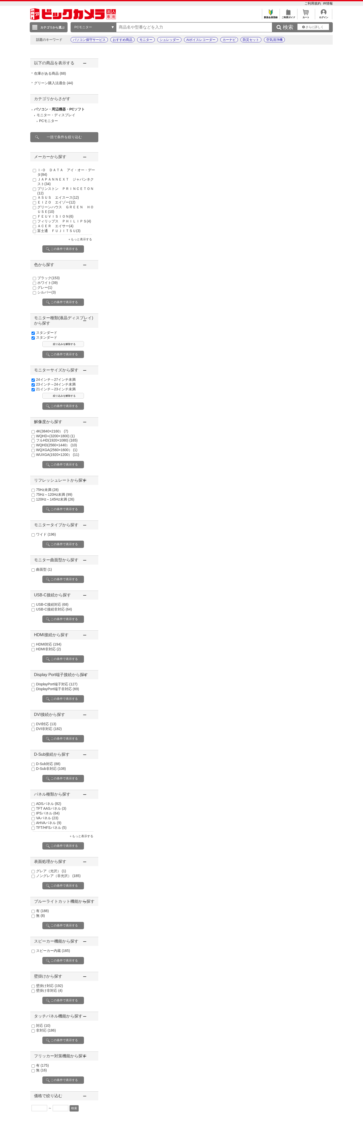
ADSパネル (48, 804)
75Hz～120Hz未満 (54, 494)
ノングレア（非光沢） (58, 876)
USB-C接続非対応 (54, 609)
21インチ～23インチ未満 (56, 389)
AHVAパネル (48, 823)
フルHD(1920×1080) (57, 440)
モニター (146, 40)
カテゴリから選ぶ (52, 27)
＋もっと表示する (80, 239)
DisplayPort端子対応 (56, 684)
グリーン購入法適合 (53, 83)
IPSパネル (47, 813)
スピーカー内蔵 (53, 951)
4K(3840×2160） (52, 431)
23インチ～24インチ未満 (56, 384)
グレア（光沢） (51, 871)
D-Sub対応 (48, 764)
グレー (44, 287)
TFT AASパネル (51, 808)
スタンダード (46, 333)
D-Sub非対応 (51, 769)
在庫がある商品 (50, 73)
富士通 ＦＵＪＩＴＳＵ (58, 231)
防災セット (251, 40)
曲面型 (44, 569)
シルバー (46, 292)
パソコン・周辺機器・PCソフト (59, 109)
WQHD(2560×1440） (56, 445)
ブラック (48, 278)
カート (306, 16)
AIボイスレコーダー (201, 40)
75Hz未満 (47, 490)
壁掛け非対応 (49, 990)
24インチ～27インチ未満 (56, 379)
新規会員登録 (270, 16)
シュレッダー (169, 40)
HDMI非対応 (48, 649)
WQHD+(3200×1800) (55, 436)
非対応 (46, 1030)
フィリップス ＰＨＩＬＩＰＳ (64, 221)
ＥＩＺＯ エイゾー (56, 202)
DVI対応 (46, 724)
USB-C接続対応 (52, 604)
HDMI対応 (48, 644)
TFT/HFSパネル (51, 828)
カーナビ (229, 40)
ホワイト (47, 283)
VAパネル (47, 818)
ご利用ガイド (288, 16)
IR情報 (328, 3)
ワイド (46, 534)
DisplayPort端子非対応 (57, 689)
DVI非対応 (49, 729)
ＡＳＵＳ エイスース (58, 197)
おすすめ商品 (122, 40)
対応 (43, 1026)
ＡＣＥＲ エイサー (55, 226)
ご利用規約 (313, 3)
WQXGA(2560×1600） (56, 450)
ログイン (323, 16)
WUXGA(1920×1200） (57, 455)
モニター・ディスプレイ (56, 115)
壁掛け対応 (49, 986)
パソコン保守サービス (89, 40)
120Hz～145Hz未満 (55, 499)
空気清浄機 (274, 40)
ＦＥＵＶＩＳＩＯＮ (55, 216)
